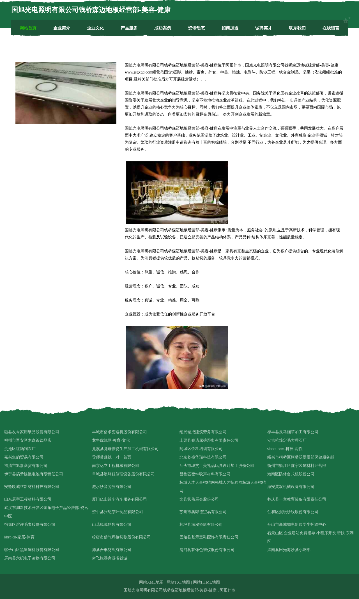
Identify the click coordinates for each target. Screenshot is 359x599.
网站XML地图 (151, 582)
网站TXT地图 (178, 582)
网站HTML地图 (206, 582)
